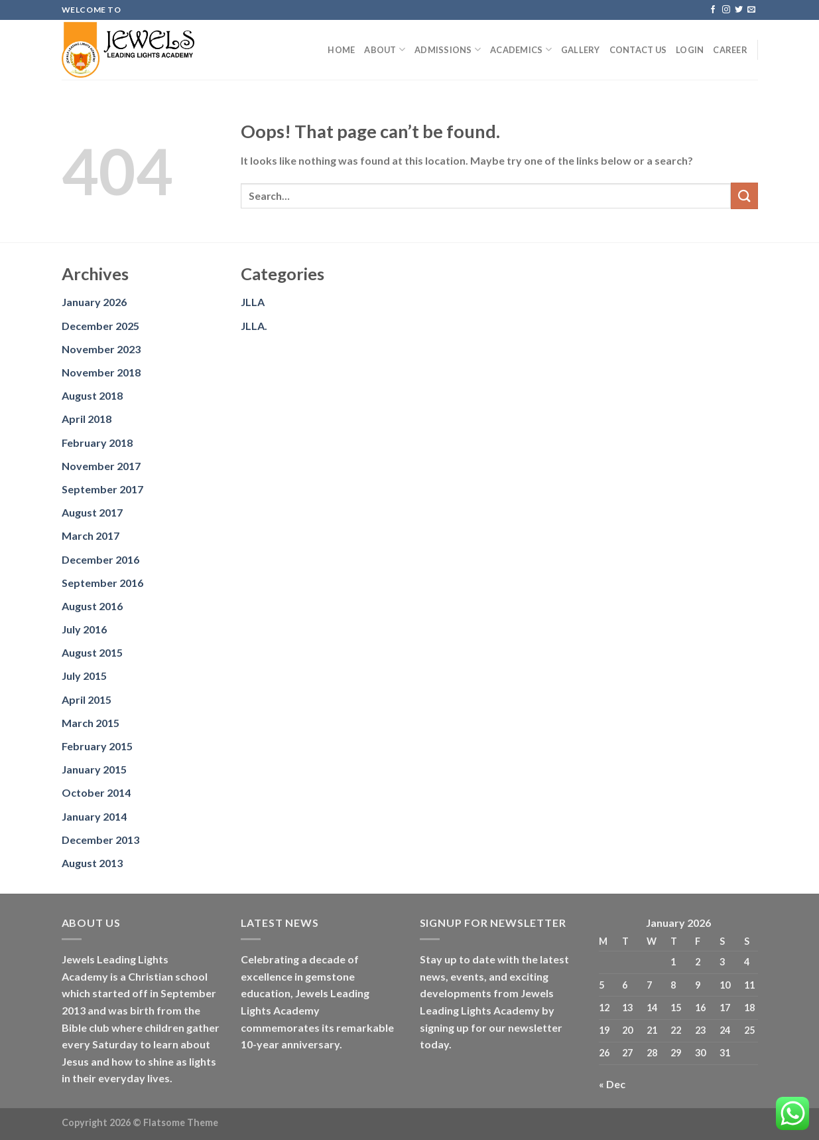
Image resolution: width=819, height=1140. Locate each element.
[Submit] (744, 195)
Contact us (638, 49)
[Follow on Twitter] (739, 10)
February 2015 (97, 746)
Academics (521, 49)
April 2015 (86, 699)
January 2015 (94, 769)
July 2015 (84, 675)
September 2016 (102, 582)
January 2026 (94, 301)
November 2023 (101, 349)
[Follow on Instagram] (726, 10)
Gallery (580, 49)
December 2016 (100, 559)
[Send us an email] (751, 10)
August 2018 (92, 395)
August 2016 (92, 606)
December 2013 (100, 839)
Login (690, 49)
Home (341, 49)
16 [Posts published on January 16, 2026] (700, 1007)
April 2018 (86, 418)
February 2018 (97, 442)
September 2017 (102, 489)
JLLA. (254, 325)
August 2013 (92, 862)
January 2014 (94, 816)
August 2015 (92, 652)
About (384, 49)
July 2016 (84, 629)
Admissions (447, 49)
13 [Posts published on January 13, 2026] (627, 1007)
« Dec (612, 1084)
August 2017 (92, 512)
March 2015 (90, 722)
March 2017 (90, 535)
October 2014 (96, 792)
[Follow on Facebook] (713, 10)
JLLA (253, 301)
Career (730, 49)
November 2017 (101, 465)
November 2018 (101, 372)
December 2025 (100, 325)
